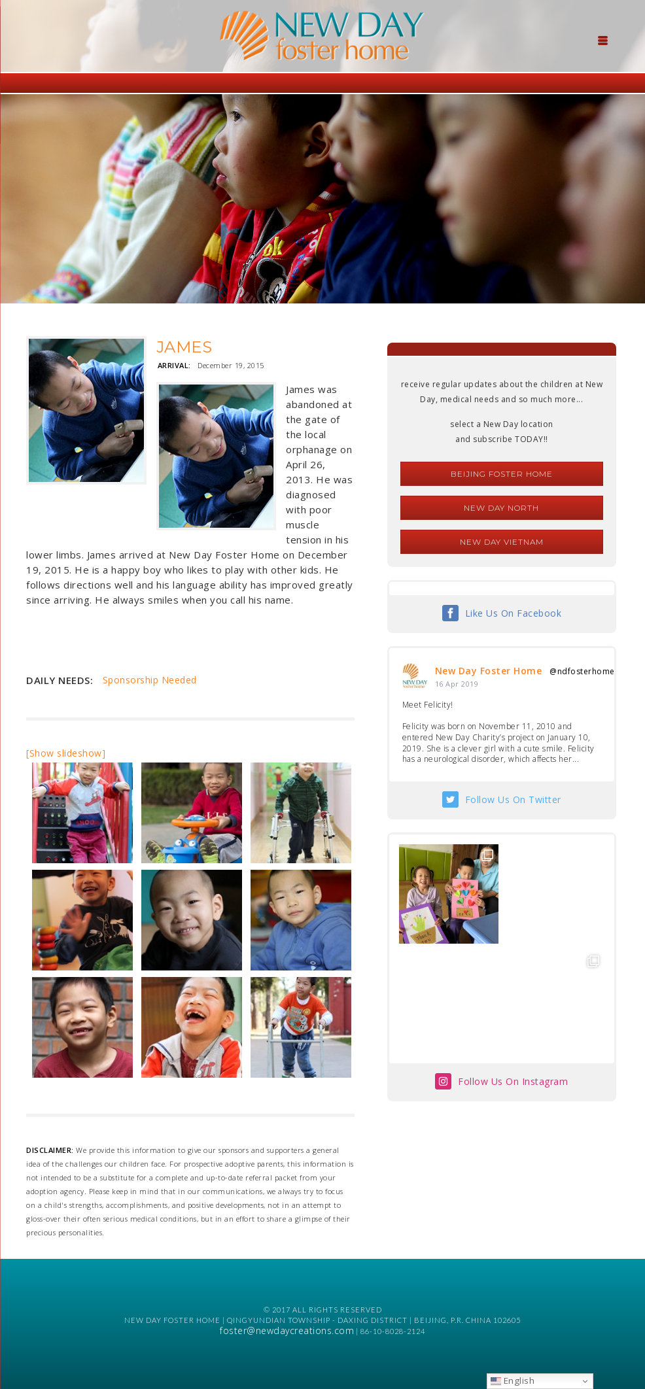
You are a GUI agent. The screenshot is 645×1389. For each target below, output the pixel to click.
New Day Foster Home (488, 670)
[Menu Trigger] (603, 39)
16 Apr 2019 (457, 684)
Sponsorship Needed (150, 680)
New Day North (501, 508)
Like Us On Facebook (513, 613)
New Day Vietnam (502, 542)
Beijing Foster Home (502, 474)
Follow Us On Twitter (513, 799)
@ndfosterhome (582, 671)
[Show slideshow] (65, 753)
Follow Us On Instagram (513, 1081)
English (512, 1380)
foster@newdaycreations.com (287, 1330)
